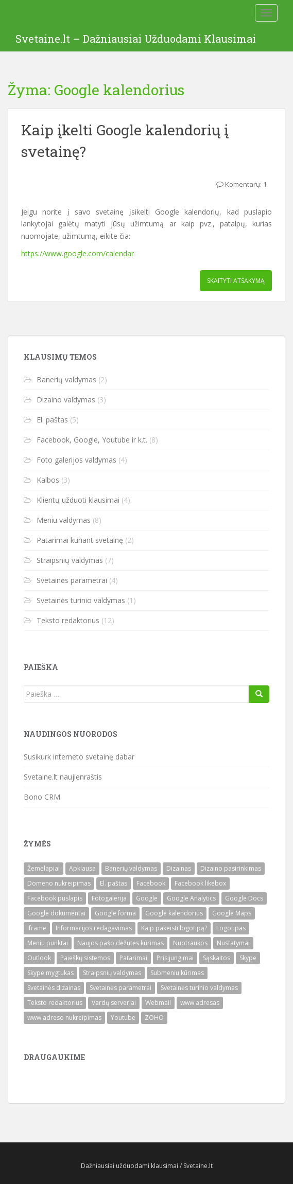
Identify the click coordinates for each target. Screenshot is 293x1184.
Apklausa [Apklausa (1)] (82, 868)
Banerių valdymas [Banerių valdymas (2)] (131, 868)
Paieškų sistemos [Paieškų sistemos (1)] (85, 957)
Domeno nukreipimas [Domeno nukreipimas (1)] (59, 883)
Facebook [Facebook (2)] (150, 883)
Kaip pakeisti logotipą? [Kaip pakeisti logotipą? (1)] (174, 928)
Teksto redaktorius (68, 620)
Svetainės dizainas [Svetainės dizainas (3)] (53, 987)
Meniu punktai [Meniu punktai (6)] (47, 943)
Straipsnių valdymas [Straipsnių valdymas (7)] (112, 972)
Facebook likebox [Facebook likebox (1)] (200, 883)
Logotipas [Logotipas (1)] (231, 928)
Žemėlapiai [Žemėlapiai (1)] (43, 868)
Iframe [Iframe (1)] (36, 928)
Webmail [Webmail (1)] (158, 1002)
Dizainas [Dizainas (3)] (178, 868)
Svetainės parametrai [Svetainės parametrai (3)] (120, 987)
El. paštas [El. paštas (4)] (113, 883)
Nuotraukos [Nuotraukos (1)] (190, 943)
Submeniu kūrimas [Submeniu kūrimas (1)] (177, 972)
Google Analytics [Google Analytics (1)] (191, 898)
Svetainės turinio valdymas (81, 600)
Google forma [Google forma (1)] (115, 913)
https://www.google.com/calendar (77, 253)
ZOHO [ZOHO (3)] (154, 1017)
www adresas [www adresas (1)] (199, 1002)
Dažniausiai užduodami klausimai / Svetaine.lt (147, 1165)
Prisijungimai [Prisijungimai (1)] (175, 957)
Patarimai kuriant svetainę (80, 540)
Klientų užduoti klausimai (78, 500)
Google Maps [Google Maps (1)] (231, 913)
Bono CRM (42, 797)
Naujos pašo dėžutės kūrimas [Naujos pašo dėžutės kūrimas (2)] (120, 943)
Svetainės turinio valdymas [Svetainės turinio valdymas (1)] (199, 987)
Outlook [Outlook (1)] (39, 957)
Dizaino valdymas (66, 399)
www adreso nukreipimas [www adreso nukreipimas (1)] (64, 1017)
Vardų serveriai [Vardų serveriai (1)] (114, 1002)
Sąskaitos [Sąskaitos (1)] (216, 957)
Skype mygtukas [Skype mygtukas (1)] (50, 972)
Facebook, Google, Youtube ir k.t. (92, 440)
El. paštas (52, 420)
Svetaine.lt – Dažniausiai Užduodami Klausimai (135, 38)
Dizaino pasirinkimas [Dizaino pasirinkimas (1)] (230, 868)
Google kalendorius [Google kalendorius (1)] (174, 913)
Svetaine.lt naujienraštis (63, 777)
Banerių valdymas (66, 379)
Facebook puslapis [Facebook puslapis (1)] (54, 898)
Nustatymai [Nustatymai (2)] (233, 943)
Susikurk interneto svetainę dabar (79, 757)
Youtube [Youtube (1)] (123, 1017)
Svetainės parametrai (72, 580)
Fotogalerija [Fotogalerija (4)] (109, 898)
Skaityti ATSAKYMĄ (236, 280)
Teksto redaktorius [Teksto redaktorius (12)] (54, 1002)
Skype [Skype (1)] (247, 957)
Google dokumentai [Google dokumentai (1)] (56, 913)
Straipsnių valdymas (70, 560)
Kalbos (48, 480)
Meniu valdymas (64, 520)
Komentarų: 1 (246, 184)
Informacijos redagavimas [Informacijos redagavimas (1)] (94, 928)
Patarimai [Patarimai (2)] (133, 957)
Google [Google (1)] (147, 898)
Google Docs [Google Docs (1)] (244, 898)
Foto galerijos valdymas (76, 460)
